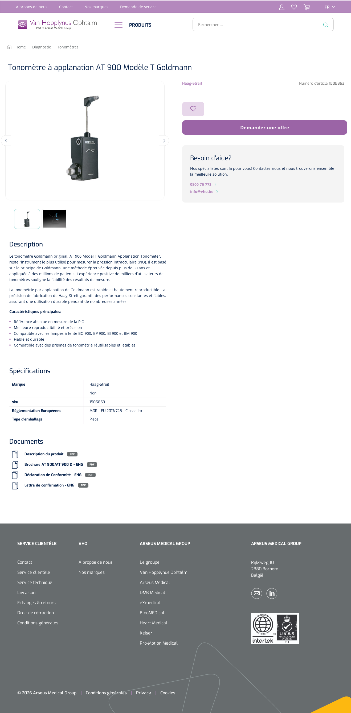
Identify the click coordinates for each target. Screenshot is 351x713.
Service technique (34, 582)
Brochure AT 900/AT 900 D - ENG (54, 464)
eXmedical (150, 602)
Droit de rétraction (35, 612)
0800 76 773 (200, 183)
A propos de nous (31, 6)
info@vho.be (201, 190)
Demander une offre (264, 127)
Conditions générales (37, 622)
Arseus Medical (155, 582)
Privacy (143, 692)
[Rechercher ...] (261, 24)
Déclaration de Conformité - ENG (53, 474)
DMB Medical (152, 592)
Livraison (26, 592)
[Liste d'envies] (290, 6)
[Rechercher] (325, 24)
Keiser (146, 632)
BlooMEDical (152, 612)
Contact (66, 6)
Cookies (167, 692)
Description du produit (44, 453)
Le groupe (150, 561)
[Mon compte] (281, 6)
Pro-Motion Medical (159, 642)
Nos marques (96, 6)
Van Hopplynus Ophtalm (163, 572)
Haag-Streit (192, 82)
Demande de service (138, 6)
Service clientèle (33, 572)
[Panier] (303, 6)
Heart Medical (153, 622)
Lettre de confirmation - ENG (49, 484)
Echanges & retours (36, 602)
